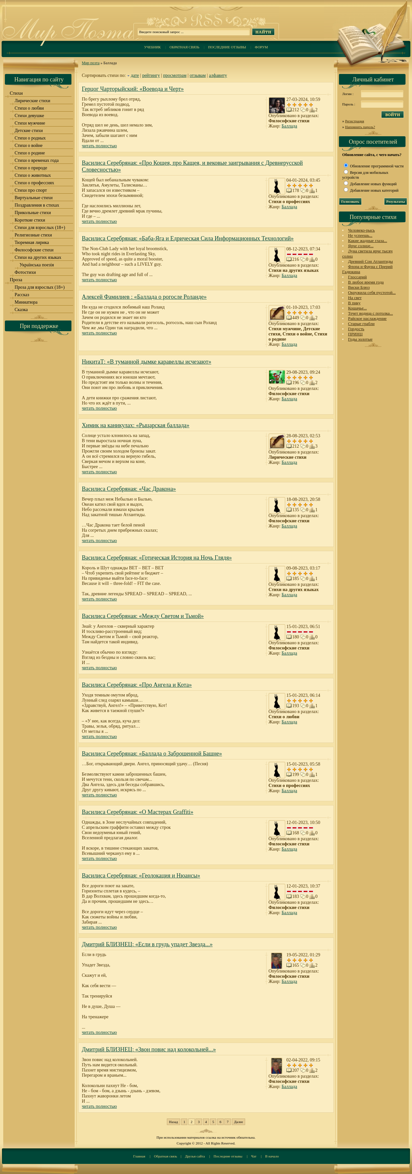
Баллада (289, 126)
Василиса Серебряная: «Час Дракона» (129, 489)
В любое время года (366, 282)
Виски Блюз (359, 287)
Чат (253, 1156)
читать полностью (99, 145)
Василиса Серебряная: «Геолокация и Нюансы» (141, 875)
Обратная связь (184, 47)
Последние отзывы (227, 47)
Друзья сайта (195, 1156)
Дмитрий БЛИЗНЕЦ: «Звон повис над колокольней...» (149, 1049)
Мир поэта (91, 63)
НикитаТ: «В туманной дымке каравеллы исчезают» (146, 361)
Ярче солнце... (360, 245)
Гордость (356, 328)
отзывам (198, 75)
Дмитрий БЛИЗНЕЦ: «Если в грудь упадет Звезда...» (147, 944)
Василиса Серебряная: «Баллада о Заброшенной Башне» (152, 753)
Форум (261, 47)
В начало (272, 1156)
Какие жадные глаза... (367, 240)
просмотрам (174, 75)
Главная (139, 1156)
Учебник (152, 47)
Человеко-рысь (361, 230)
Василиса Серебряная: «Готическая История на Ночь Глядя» (157, 557)
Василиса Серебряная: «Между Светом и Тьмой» (143, 616)
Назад (173, 1122)
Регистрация (354, 121)
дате (135, 75)
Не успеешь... (360, 235)
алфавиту (218, 75)
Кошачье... (357, 308)
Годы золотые (360, 339)
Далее (238, 1122)
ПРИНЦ (355, 334)
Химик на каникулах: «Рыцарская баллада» (135, 425)
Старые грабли (361, 323)
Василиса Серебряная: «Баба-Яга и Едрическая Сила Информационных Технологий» (188, 238)
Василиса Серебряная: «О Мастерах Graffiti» (137, 812)
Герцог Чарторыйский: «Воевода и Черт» (133, 89)
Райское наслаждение (367, 318)
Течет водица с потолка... (370, 313)
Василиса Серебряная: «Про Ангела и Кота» (137, 685)
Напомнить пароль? (360, 127)
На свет (355, 297)
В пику (354, 302)
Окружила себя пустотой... (372, 292)
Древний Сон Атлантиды (370, 261)
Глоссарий (357, 276)
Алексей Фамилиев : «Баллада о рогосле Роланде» (144, 297)
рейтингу (151, 75)
